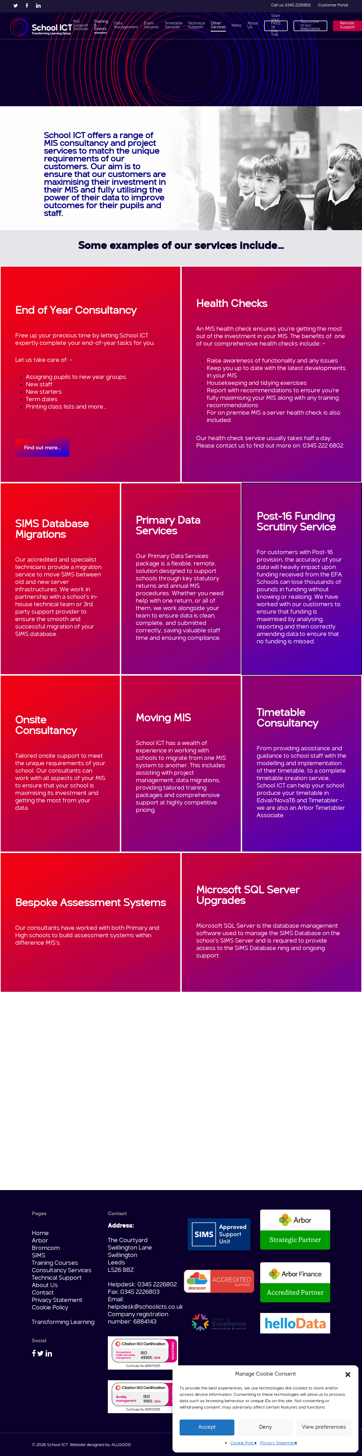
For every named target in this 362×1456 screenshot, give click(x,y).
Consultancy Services (62, 1271)
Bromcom (46, 1248)
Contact (43, 1293)
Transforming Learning (63, 1322)
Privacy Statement (278, 1443)
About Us (45, 1285)
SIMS (38, 1256)
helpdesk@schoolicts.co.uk (145, 1307)
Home (40, 1233)
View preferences (324, 1427)
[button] (347, 1374)
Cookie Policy (243, 1443)
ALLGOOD (121, 1445)
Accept (207, 1427)
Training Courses (55, 1263)
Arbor (40, 1241)
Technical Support (57, 1278)
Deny (265, 1427)
